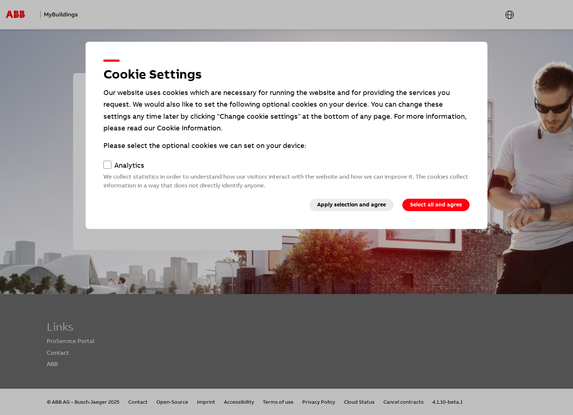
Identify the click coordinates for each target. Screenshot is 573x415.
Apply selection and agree (351, 204)
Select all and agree (436, 204)
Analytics (129, 165)
